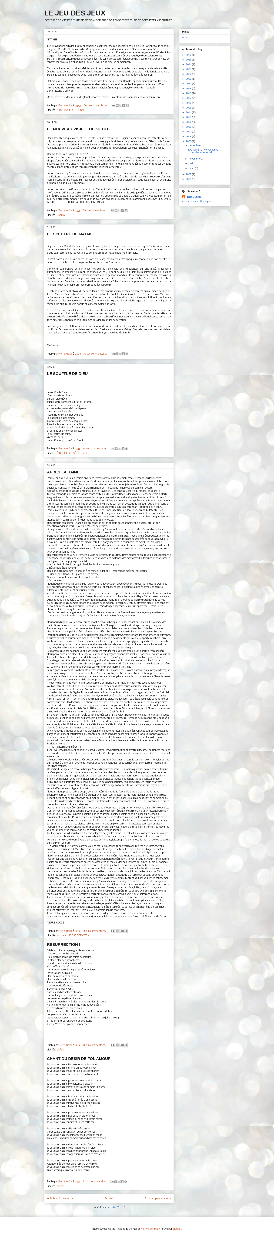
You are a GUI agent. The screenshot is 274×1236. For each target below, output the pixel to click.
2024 (189, 64)
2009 (189, 136)
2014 (189, 112)
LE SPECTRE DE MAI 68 (69, 234)
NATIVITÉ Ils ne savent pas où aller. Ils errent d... (203, 151)
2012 (189, 122)
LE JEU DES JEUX (74, 13)
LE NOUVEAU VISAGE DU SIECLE (78, 129)
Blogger (177, 1229)
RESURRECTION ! (63, 944)
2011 (189, 126)
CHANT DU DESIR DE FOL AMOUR (79, 1058)
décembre (194, 145)
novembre (194, 158)
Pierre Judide (193, 196)
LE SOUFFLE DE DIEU (67, 373)
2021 (189, 78)
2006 (189, 179)
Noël (59, 110)
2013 (189, 117)
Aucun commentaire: (95, 105)
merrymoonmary (150, 1229)
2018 (189, 93)
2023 (189, 69)
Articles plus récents (60, 1198)
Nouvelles (62, 935)
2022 (189, 74)
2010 (189, 131)
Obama (61, 215)
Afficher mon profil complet (196, 201)
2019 (189, 88)
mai (191, 163)
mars (192, 168)
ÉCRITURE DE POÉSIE (68, 453)
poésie (84, 453)
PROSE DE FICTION (73, 110)
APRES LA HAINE (63, 472)
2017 (189, 98)
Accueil (108, 1198)
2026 (189, 54)
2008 (189, 141)
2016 (189, 102)
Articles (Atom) (116, 1207)
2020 (189, 83)
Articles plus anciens (158, 1198)
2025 (189, 59)
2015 (189, 107)
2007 (189, 174)
